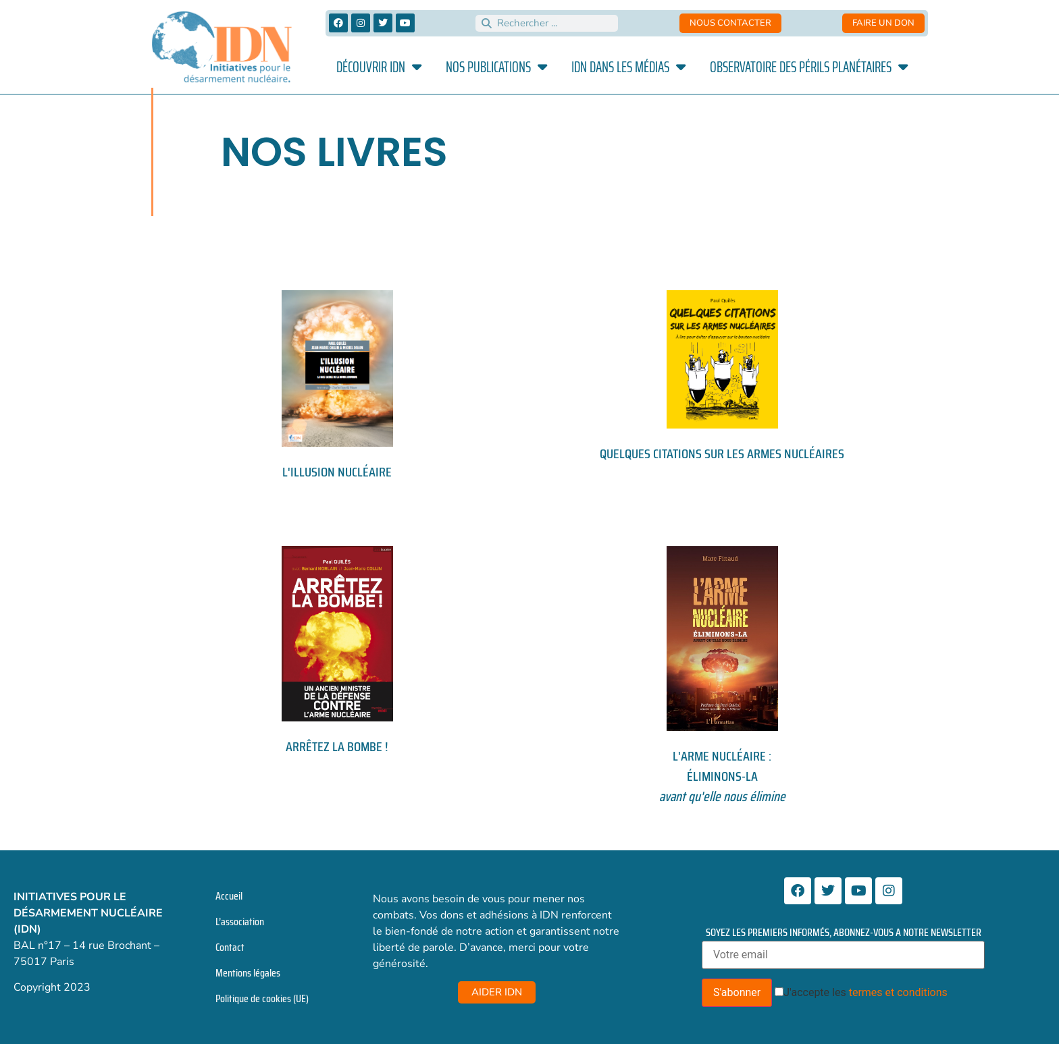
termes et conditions (898, 992)
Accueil (228, 895)
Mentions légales (247, 972)
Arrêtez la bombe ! (337, 746)
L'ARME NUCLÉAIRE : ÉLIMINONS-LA (722, 776)
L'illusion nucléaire (337, 472)
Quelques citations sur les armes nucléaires (722, 453)
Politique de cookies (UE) (262, 998)
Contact (229, 947)
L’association (239, 921)
